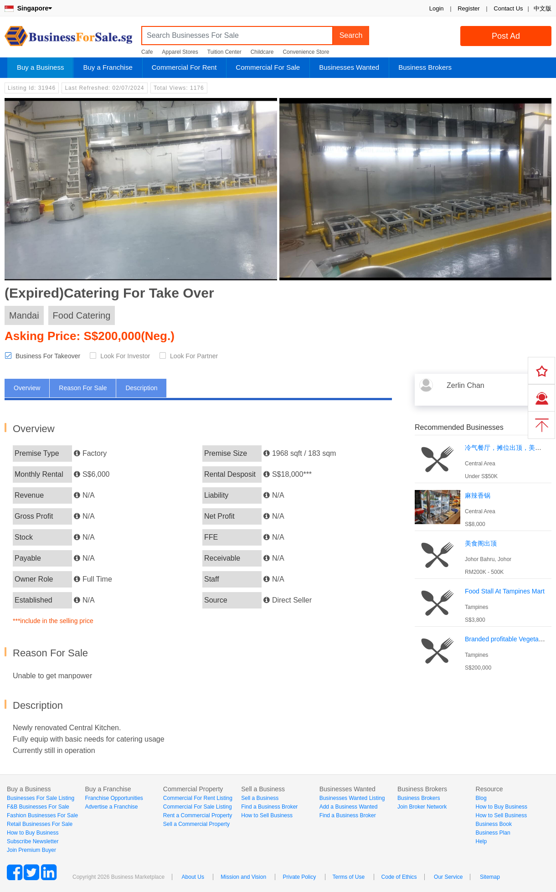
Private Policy (299, 877)
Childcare (262, 52)
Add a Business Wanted (348, 807)
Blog (481, 798)
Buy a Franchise (107, 67)
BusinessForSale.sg (68, 39)
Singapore (28, 8)
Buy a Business (40, 67)
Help (481, 841)
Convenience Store (306, 52)
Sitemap (490, 877)
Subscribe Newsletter (32, 841)
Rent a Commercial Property (197, 815)
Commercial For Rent (184, 67)
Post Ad (506, 36)
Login (436, 8)
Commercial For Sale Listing (197, 807)
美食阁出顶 (481, 543)
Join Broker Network (422, 807)
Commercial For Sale (268, 67)
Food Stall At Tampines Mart (505, 591)
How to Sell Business (267, 815)
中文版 (542, 8)
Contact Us (508, 8)
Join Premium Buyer (31, 850)
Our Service (448, 877)
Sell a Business (259, 798)
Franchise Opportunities (114, 798)
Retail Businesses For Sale (39, 824)
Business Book (494, 824)
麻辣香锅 (477, 495)
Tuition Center (224, 52)
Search (351, 35)
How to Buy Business (32, 833)
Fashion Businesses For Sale (42, 815)
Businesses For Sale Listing (40, 798)
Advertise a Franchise (111, 807)
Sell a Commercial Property (196, 824)
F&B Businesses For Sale (38, 807)
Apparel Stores (180, 52)
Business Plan (493, 833)
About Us (193, 877)
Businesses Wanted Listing (352, 798)
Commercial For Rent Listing (197, 798)
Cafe (147, 52)
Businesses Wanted (349, 67)
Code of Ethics (399, 877)
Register (468, 8)
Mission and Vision (243, 877)
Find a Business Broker (269, 807)
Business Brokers (425, 67)
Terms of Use (349, 877)
